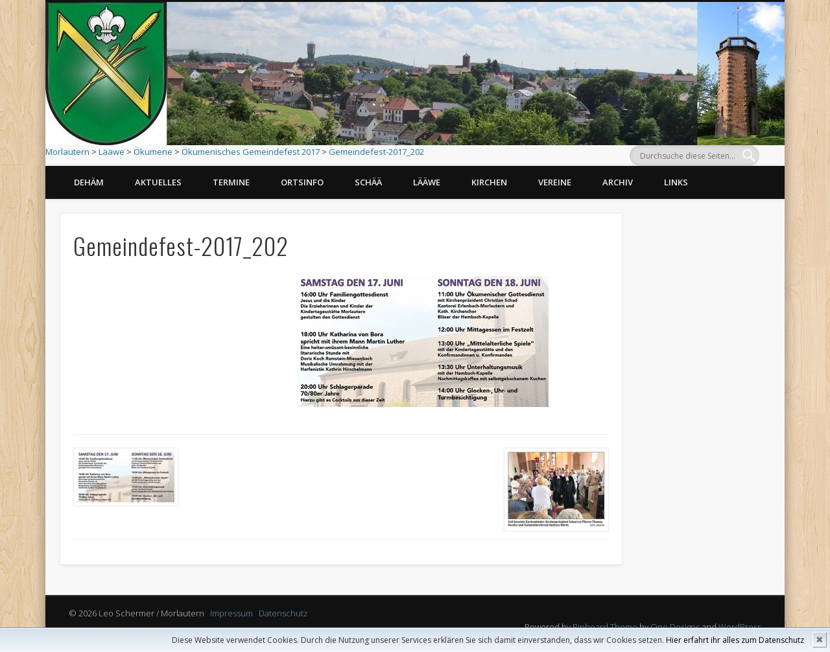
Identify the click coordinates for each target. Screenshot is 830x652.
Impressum (231, 613)
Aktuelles (158, 182)
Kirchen (489, 182)
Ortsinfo (302, 182)
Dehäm (89, 182)
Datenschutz (283, 613)
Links (676, 182)
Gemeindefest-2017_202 (376, 151)
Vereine (554, 182)
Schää (368, 182)
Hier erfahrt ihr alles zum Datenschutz (735, 640)
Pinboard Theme (605, 627)
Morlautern (67, 151)
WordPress (739, 627)
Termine (231, 182)
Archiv (617, 182)
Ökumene (153, 151)
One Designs (675, 627)
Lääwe (111, 151)
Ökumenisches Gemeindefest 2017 (251, 151)
